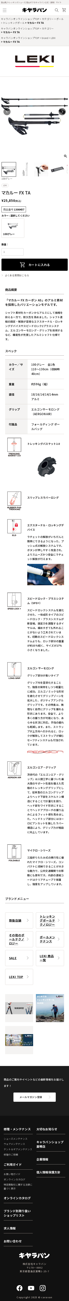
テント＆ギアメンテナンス (18, 1149)
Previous (7, 111)
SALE (13, 958)
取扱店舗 (15, 920)
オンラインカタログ (14, 1179)
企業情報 (42, 1159)
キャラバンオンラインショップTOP (20, 19)
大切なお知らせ (46, 1129)
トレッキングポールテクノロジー (47, 920)
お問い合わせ (13, 1241)
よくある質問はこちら (17, 275)
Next (62, 111)
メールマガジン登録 (31, 1097)
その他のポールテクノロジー (16, 939)
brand (45, 38)
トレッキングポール (13, 23)
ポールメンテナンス (47, 939)
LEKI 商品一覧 (47, 958)
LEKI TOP (16, 977)
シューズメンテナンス (15, 1138)
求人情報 (10, 1228)
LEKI (53, 38)
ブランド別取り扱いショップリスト (17, 1213)
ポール (59, 19)
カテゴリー (48, 19)
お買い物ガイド (12, 1174)
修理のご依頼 (11, 1154)
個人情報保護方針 (48, 1172)
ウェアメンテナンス (14, 1144)
